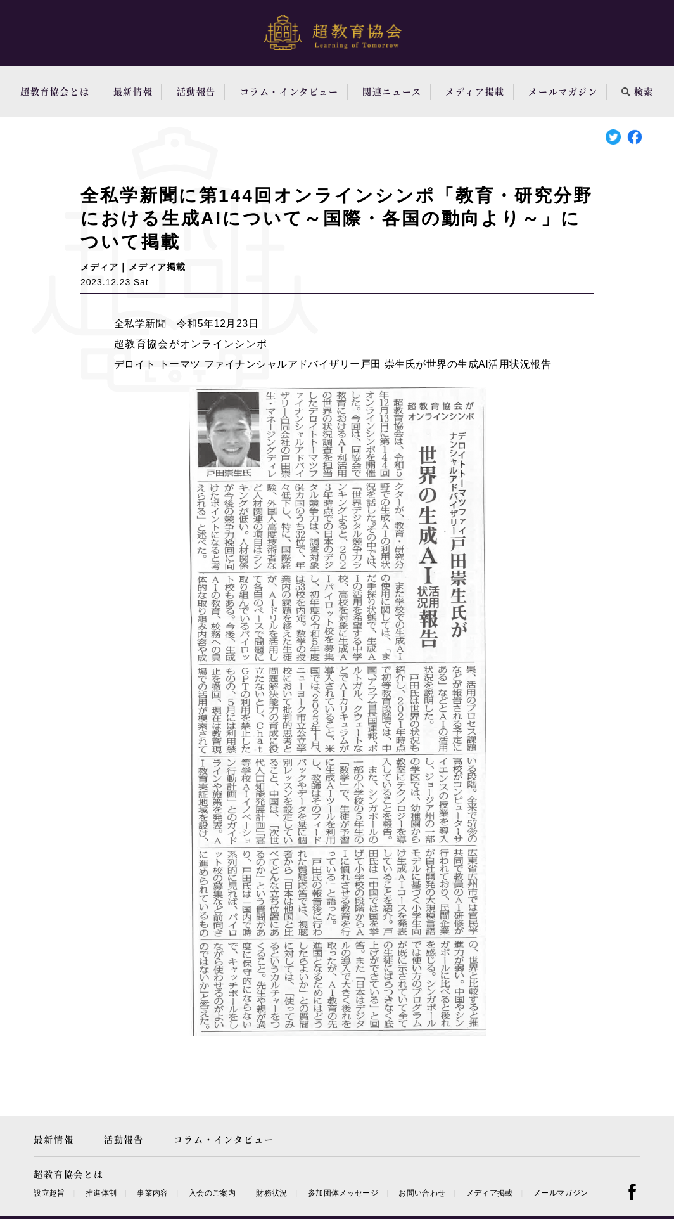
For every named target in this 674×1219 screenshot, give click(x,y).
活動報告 (196, 91)
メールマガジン (562, 91)
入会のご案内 (212, 1193)
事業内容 (152, 1193)
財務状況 (271, 1193)
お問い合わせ (421, 1193)
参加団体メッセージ (343, 1193)
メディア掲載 (475, 91)
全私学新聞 (140, 323)
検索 (637, 91)
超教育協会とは (54, 91)
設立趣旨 (49, 1193)
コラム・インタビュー (289, 91)
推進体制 (101, 1193)
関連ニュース (392, 91)
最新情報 (133, 91)
